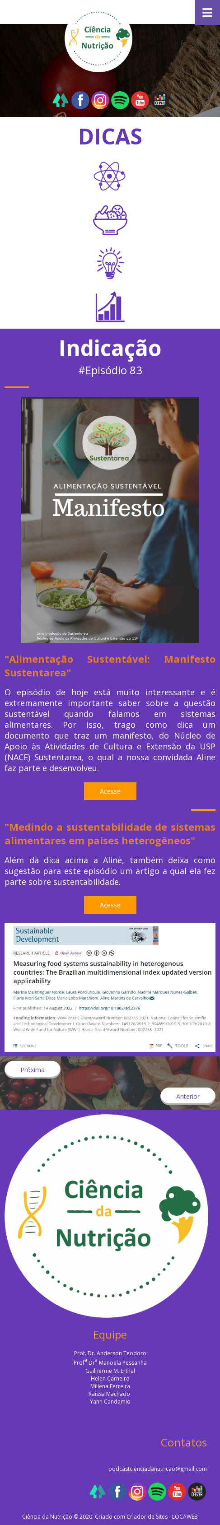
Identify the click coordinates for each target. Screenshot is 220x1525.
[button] (110, 791)
